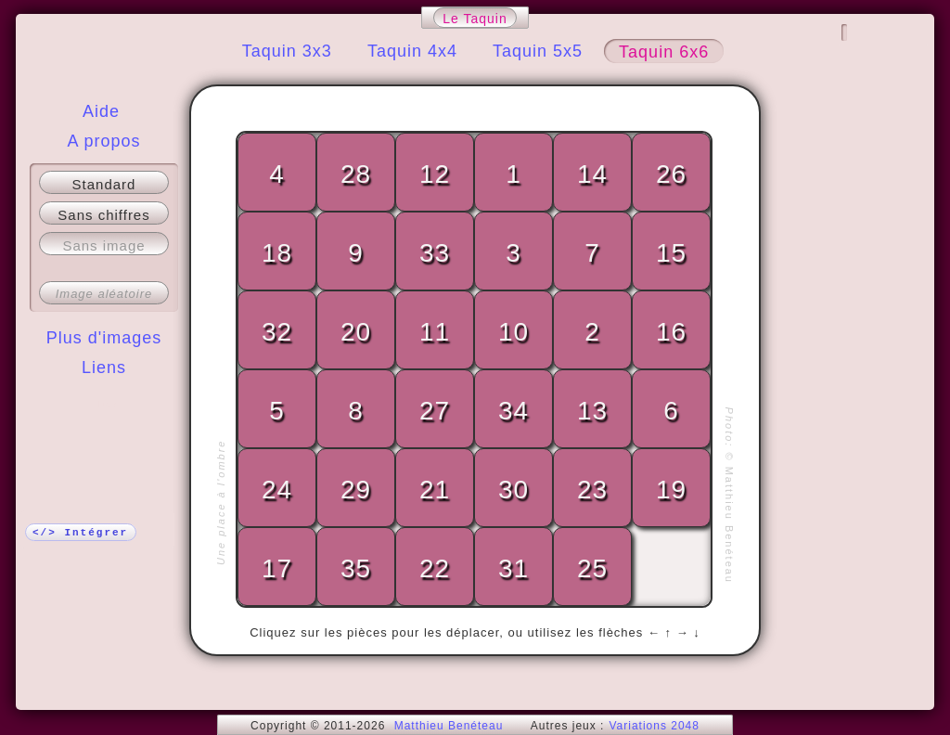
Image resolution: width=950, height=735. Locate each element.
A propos (103, 141)
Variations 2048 (654, 725)
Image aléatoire (104, 294)
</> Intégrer (80, 532)
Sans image (103, 245)
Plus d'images (104, 338)
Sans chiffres (103, 215)
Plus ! (104, 404)
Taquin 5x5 (538, 51)
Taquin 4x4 (412, 51)
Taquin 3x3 (287, 51)
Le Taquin (475, 18)
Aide (101, 111)
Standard (104, 184)
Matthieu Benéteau (449, 725)
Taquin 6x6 (664, 52)
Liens (104, 367)
